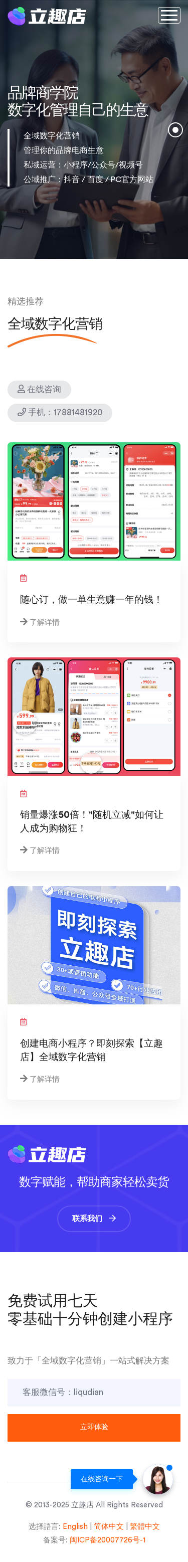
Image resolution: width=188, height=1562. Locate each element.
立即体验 (94, 1427)
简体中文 (109, 1526)
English (75, 1526)
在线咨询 (39, 389)
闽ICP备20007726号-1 (107, 1540)
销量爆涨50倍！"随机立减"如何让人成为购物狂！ (91, 821)
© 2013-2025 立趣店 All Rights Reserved (94, 1505)
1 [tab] (175, 134)
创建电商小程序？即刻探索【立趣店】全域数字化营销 (91, 1050)
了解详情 (45, 622)
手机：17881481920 (60, 412)
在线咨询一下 (102, 1479)
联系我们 (94, 1218)
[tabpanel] (94, 129)
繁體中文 (145, 1526)
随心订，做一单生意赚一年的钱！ (91, 600)
